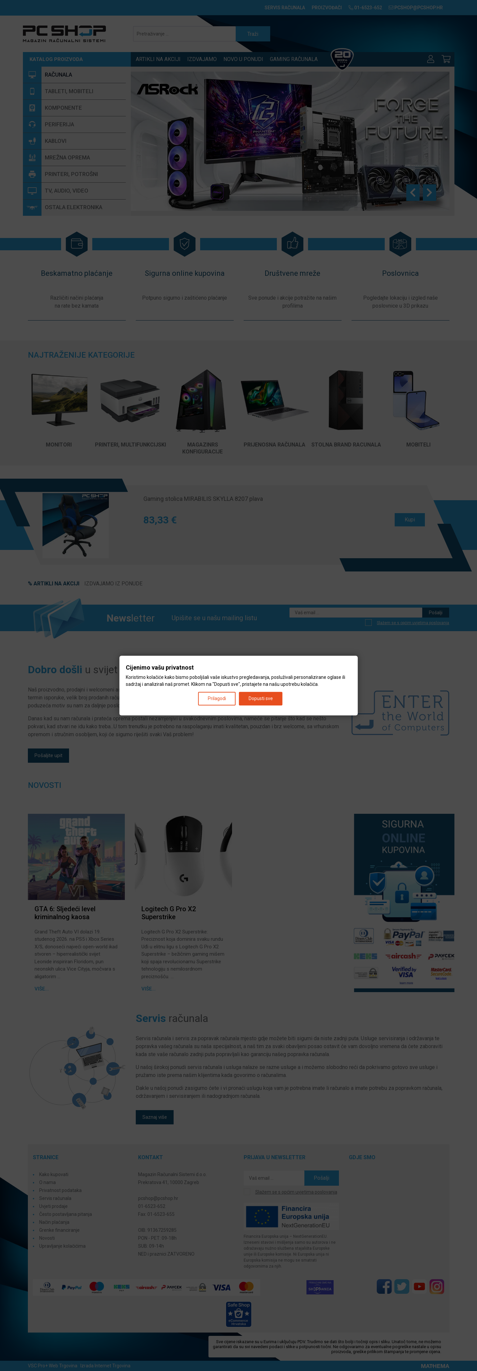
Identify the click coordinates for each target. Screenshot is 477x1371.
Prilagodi (217, 698)
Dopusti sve (261, 698)
